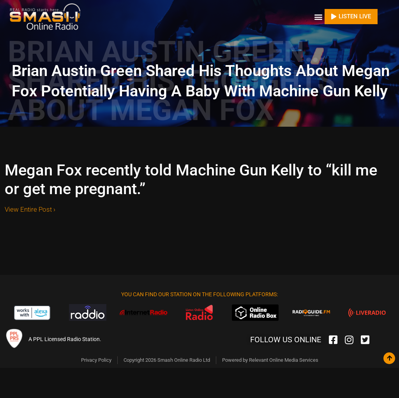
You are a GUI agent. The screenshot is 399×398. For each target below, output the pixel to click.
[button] (318, 15)
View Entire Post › (30, 206)
